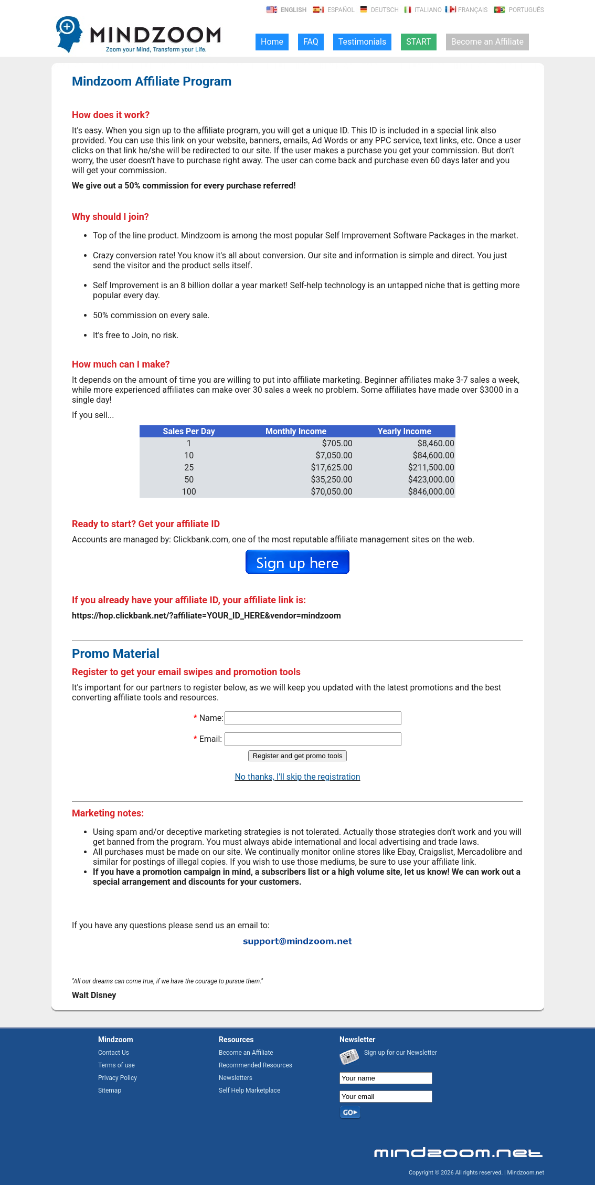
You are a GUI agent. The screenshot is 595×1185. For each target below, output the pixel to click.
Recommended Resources (255, 1065)
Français (465, 10)
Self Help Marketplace (249, 1090)
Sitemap (109, 1090)
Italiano (421, 10)
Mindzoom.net (525, 1172)
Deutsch (377, 10)
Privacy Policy (117, 1078)
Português (518, 10)
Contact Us (113, 1052)
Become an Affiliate (246, 1052)
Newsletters (235, 1078)
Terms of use (116, 1065)
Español (333, 10)
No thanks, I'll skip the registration (297, 777)
